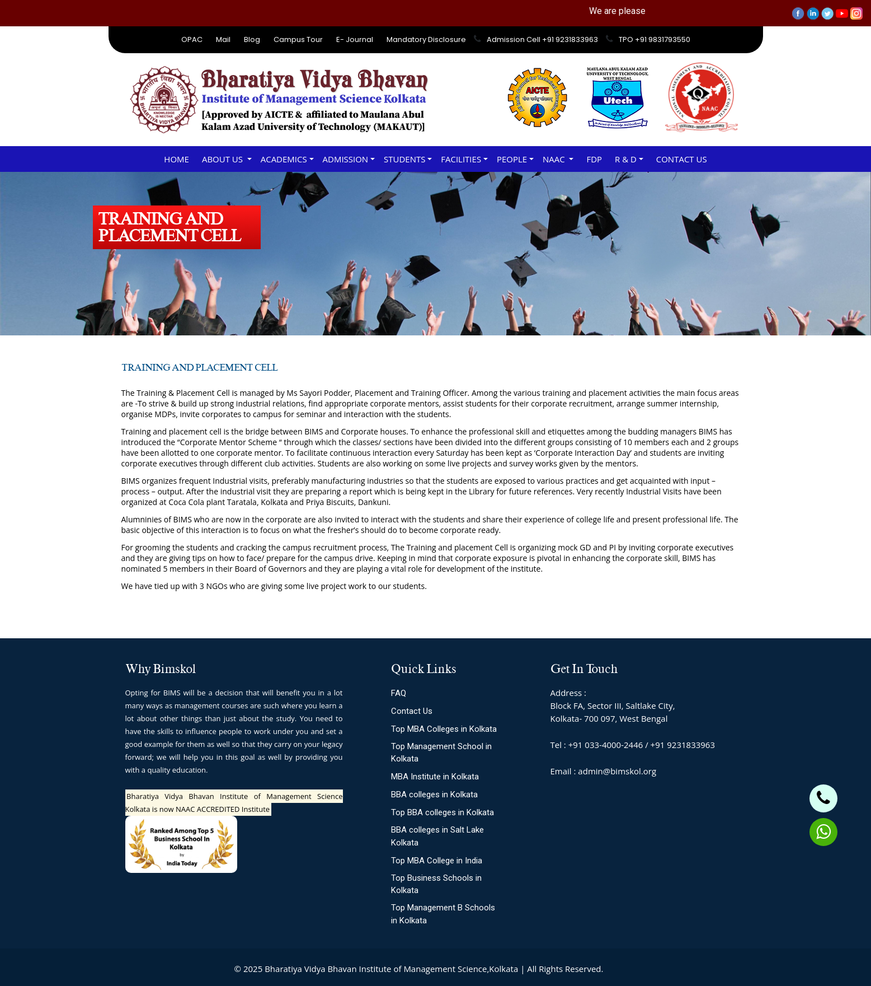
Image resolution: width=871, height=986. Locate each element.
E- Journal (354, 39)
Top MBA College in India (436, 861)
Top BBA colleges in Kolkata (442, 812)
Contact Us (681, 159)
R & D (626, 159)
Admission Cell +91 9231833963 (542, 39)
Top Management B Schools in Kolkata (443, 914)
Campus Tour (298, 39)
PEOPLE (512, 159)
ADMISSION (346, 159)
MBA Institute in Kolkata (435, 777)
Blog (252, 39)
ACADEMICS (284, 159)
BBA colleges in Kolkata (434, 794)
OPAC (192, 39)
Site (630, 968)
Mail (223, 39)
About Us (223, 159)
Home (176, 159)
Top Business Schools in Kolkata (436, 884)
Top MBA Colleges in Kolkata (444, 729)
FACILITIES (461, 159)
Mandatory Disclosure (426, 39)
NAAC (555, 159)
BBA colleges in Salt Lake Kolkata (437, 836)
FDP (594, 159)
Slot (612, 968)
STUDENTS (404, 159)
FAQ (398, 693)
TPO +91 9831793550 (654, 39)
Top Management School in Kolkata (441, 752)
